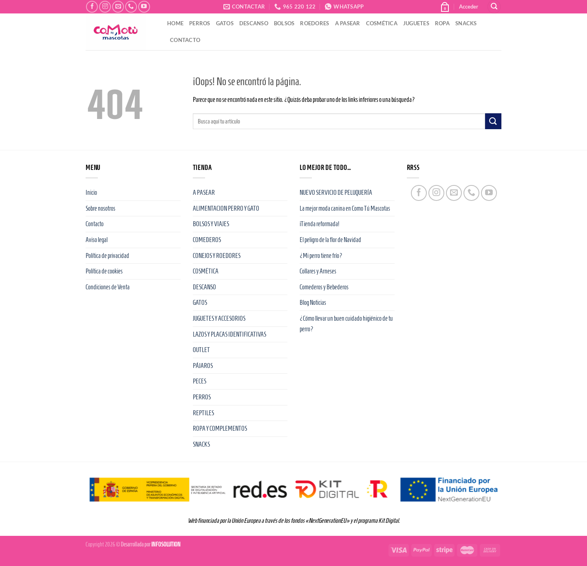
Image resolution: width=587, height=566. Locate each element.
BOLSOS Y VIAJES (211, 223)
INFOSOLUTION (166, 544)
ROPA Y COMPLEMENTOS (220, 428)
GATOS (225, 23)
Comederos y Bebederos (324, 287)
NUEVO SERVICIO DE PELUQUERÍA (336, 192)
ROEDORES (314, 23)
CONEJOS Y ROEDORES (217, 255)
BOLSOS (284, 23)
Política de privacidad (107, 255)
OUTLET (201, 349)
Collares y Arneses (318, 271)
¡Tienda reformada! (319, 223)
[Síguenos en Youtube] (144, 7)
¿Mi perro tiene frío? (321, 255)
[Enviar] (493, 121)
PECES (199, 381)
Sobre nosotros (100, 208)
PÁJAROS (203, 365)
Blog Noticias (313, 302)
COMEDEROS (207, 239)
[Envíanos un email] (118, 7)
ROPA (442, 23)
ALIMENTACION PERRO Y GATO (226, 208)
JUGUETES (416, 23)
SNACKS (466, 23)
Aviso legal (97, 239)
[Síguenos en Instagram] (105, 7)
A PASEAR (347, 23)
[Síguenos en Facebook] (92, 7)
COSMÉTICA (381, 23)
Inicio (91, 192)
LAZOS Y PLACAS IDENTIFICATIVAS (229, 334)
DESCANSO (253, 23)
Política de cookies (104, 271)
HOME (175, 23)
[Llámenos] (131, 7)
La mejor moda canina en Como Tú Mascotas (345, 208)
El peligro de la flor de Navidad (330, 239)
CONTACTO (185, 40)
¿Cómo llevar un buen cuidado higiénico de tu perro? (346, 324)
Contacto (95, 223)
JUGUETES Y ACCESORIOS (219, 318)
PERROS (199, 23)
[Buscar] (494, 6)
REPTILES (203, 413)
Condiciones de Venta (108, 287)
